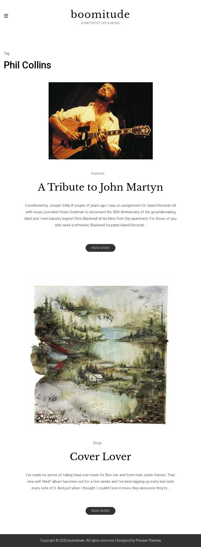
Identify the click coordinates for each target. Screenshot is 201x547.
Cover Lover (100, 457)
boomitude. (76, 540)
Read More (100, 248)
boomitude (100, 14)
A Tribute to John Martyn (100, 187)
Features (98, 173)
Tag (6, 53)
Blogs (97, 443)
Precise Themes (148, 540)
